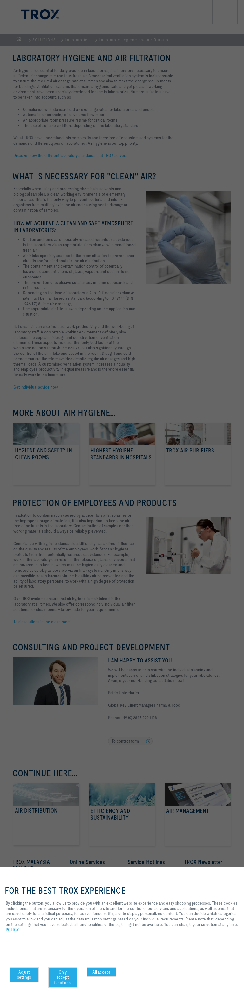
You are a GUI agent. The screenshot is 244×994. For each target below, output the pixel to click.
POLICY (12, 929)
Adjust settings (24, 975)
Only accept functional (62, 977)
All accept (101, 972)
